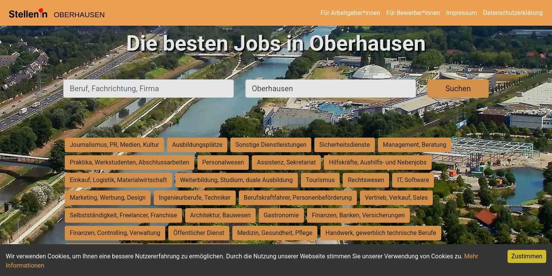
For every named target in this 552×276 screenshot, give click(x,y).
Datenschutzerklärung (513, 12)
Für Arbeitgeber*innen (350, 12)
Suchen (458, 88)
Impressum (461, 12)
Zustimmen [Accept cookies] (526, 256)
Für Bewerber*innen (413, 12)
